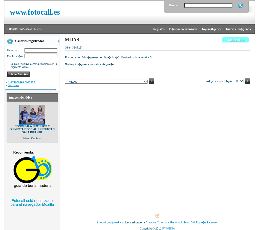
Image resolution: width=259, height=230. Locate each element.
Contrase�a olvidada (21, 81)
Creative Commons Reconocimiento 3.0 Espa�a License (181, 222)
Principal (12, 28)
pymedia (116, 222)
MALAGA (26, 28)
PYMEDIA (168, 228)
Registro (13, 85)
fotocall (101, 222)
